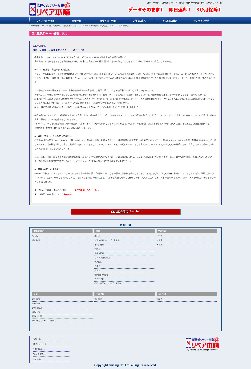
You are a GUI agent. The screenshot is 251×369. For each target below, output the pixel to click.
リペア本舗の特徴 (45, 20)
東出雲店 (98, 299)
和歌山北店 (37, 316)
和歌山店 (36, 312)
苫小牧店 (36, 240)
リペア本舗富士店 (102, 258)
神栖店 (97, 249)
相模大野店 (99, 245)
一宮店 (159, 236)
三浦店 (97, 266)
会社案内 (37, 359)
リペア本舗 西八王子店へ (86, 190)
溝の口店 (98, 262)
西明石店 (36, 299)
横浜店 (97, 236)
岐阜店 (159, 240)
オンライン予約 (201, 20)
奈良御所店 (37, 303)
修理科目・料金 (108, 20)
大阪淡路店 (37, 308)
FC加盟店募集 (170, 20)
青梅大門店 (99, 253)
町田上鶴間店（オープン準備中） (108, 283)
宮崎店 (159, 299)
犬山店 (159, 245)
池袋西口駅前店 (101, 275)
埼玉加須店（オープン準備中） (107, 240)
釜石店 (35, 236)
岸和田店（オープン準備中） (44, 320)
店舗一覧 (76, 20)
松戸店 (97, 270)
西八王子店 (99, 279)
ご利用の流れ (139, 20)
